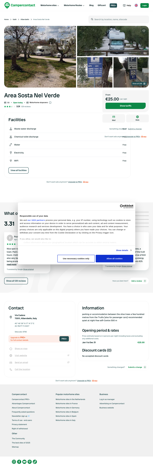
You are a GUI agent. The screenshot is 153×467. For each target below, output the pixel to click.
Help (127, 5)
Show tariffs (125, 105)
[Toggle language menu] (136, 5)
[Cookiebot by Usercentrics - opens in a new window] (121, 206)
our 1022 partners (36, 220)
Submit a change (135, 129)
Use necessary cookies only (76, 258)
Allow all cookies (115, 258)
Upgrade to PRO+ (75, 182)
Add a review (139, 281)
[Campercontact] (19, 5)
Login (144, 5)
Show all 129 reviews (16, 280)
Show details (122, 250)
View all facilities (19, 170)
